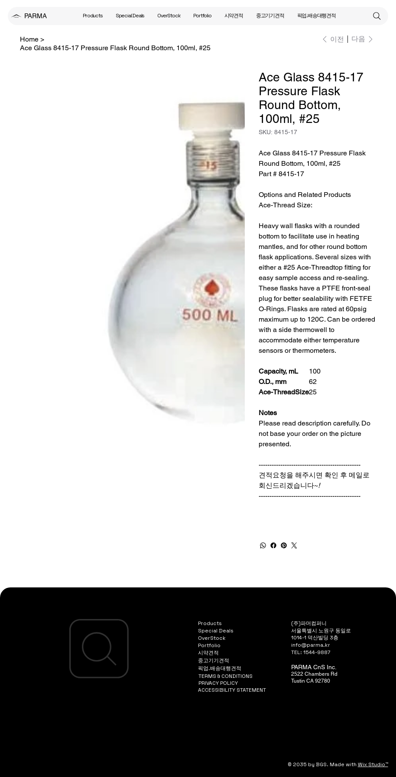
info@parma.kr (310, 645)
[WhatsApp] (263, 545)
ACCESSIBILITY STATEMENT (232, 690)
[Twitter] (294, 545)
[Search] (377, 16)
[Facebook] (273, 545)
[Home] (29, 39)
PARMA (35, 15)
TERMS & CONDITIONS (225, 676)
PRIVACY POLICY (218, 683)
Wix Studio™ (373, 764)
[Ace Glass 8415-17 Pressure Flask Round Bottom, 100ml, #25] (115, 47)
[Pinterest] (283, 545)
